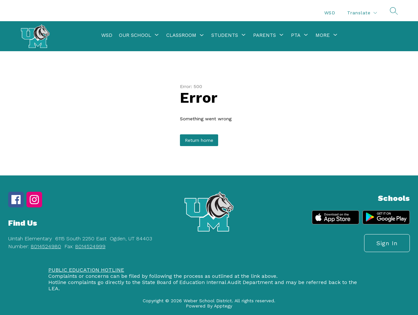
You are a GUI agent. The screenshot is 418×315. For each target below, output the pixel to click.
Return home (199, 140)
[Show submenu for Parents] (264, 35)
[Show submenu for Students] (224, 35)
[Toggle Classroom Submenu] (202, 35)
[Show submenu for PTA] (295, 35)
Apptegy (223, 305)
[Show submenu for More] (322, 35)
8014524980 (46, 246)
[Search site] (394, 11)
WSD (329, 12)
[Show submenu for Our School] (135, 35)
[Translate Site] (362, 13)
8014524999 (90, 246)
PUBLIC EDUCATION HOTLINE (86, 270)
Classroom (181, 35)
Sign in (387, 243)
